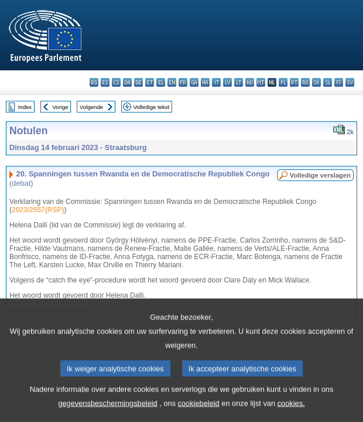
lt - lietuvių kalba (238, 82)
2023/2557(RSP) (38, 210)
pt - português (294, 82)
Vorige (61, 107)
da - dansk (127, 82)
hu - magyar (249, 82)
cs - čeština (116, 82)
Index (25, 107)
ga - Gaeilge (194, 82)
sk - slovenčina (316, 82)
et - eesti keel (149, 82)
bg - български (94, 82)
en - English (171, 82)
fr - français (183, 82)
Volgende (91, 107)
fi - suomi (338, 82)
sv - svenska (349, 82)
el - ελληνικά (160, 82)
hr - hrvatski (205, 82)
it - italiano (216, 82)
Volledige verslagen (320, 175)
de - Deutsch (138, 82)
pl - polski (283, 82)
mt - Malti (260, 82)
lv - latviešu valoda (227, 82)
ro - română (305, 82)
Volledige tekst (151, 107)
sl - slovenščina (327, 82)
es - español (105, 82)
